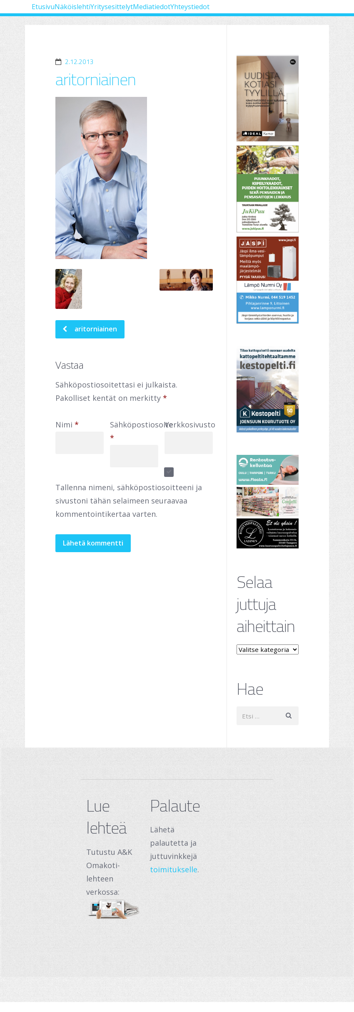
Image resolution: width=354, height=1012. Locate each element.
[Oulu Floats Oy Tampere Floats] (268, 469)
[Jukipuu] (268, 189)
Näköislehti (103, 12)
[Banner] (268, 98)
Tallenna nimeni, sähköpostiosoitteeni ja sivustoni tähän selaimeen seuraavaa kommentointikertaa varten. (128, 502)
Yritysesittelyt (166, 12)
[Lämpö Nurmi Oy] (268, 280)
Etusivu (53, 12)
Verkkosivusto (190, 427)
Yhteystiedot (63, 39)
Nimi (67, 427)
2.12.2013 (79, 62)
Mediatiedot (230, 12)
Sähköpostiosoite (141, 433)
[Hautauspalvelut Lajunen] (268, 533)
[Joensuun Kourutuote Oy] (268, 389)
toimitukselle (173, 869)
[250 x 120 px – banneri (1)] (268, 501)
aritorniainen (95, 79)
